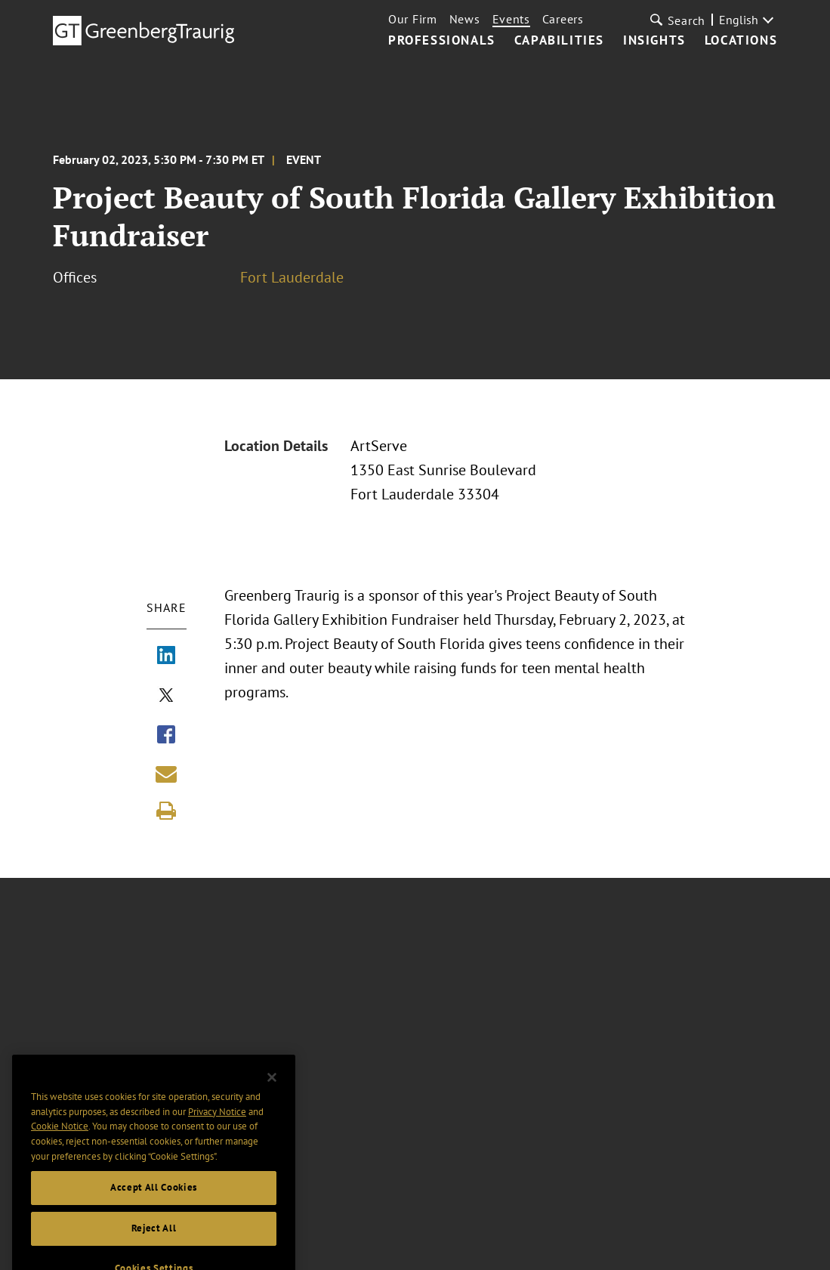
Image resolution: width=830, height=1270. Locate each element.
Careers (563, 19)
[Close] (271, 1091)
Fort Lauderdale (292, 277)
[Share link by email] (166, 773)
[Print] (166, 810)
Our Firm (412, 19)
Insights (654, 40)
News (464, 19)
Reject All (154, 1242)
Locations (741, 40)
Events (511, 19)
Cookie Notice (59, 1140)
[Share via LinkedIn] (166, 656)
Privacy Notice (217, 1125)
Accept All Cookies (153, 1201)
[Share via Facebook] (166, 736)
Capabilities (559, 40)
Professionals (441, 40)
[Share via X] (166, 696)
